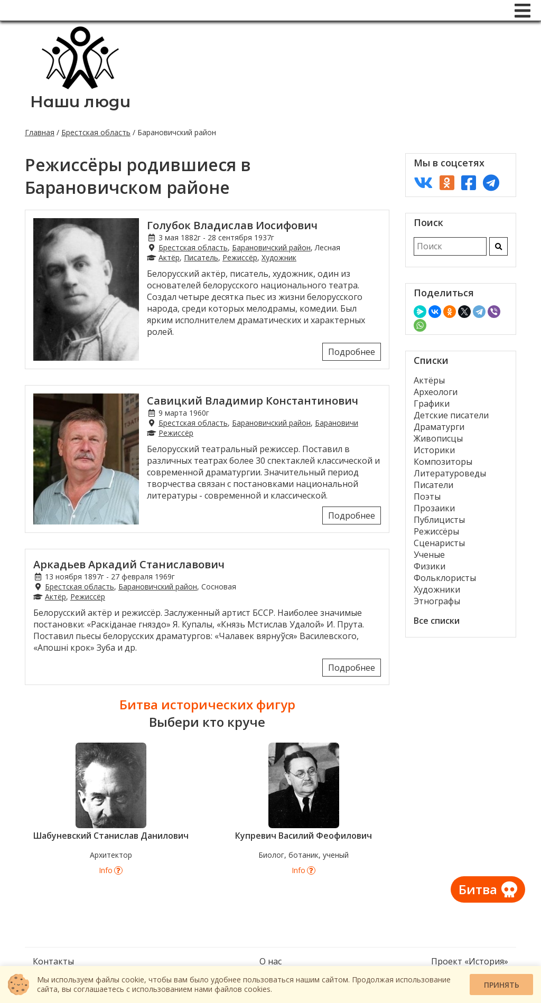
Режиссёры (436, 531)
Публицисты (439, 520)
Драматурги (439, 427)
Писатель (201, 257)
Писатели (433, 485)
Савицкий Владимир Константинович (252, 400)
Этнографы (437, 601)
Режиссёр (239, 257)
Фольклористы (445, 578)
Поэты (427, 496)
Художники (437, 589)
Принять (501, 985)
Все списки (437, 620)
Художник (279, 257)
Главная (39, 132)
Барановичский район (271, 247)
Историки (434, 450)
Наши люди (80, 101)
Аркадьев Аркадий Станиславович (129, 564)
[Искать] (498, 246)
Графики (432, 403)
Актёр (169, 257)
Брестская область (95, 132)
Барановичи (336, 423)
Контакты (53, 961)
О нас (270, 961)
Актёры (429, 380)
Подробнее (351, 352)
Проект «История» (469, 961)
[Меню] (522, 10)
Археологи (436, 392)
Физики (429, 566)
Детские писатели (451, 415)
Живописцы (438, 438)
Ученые (429, 554)
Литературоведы (450, 473)
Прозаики (434, 508)
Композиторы (443, 461)
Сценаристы (439, 543)
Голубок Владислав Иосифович (232, 225)
